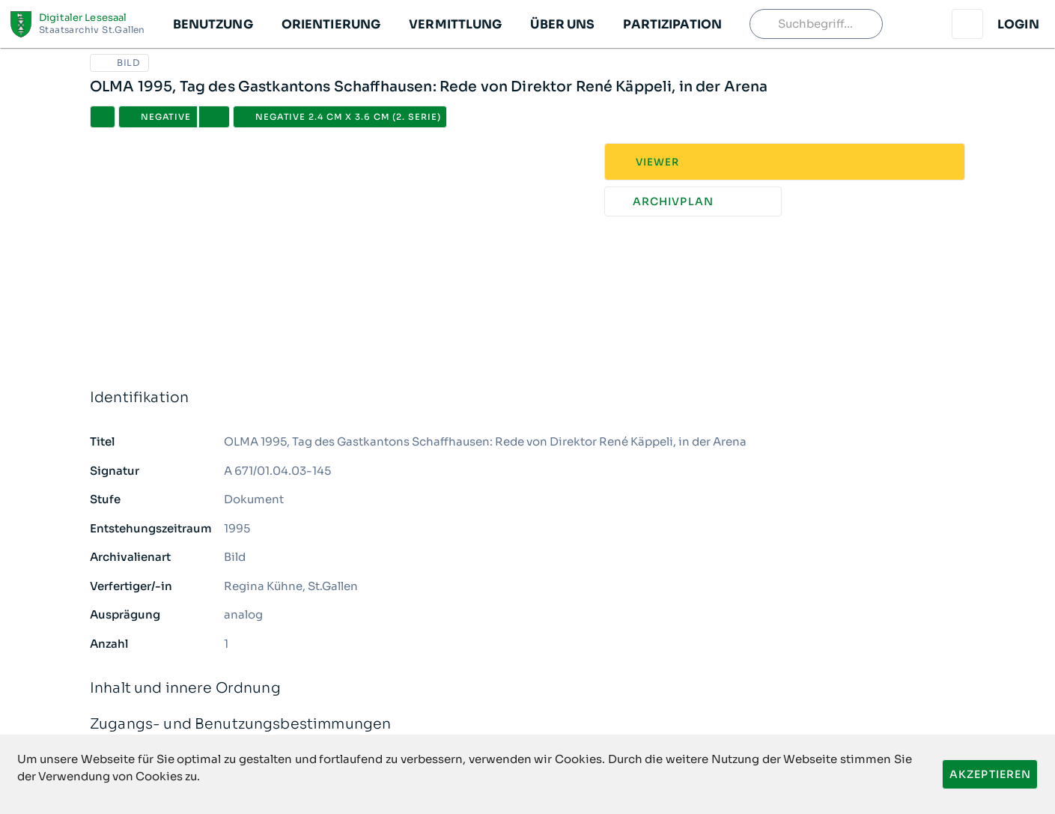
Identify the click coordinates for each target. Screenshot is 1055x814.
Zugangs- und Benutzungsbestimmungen (527, 724)
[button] (212, 24)
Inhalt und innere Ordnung (527, 688)
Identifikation (527, 398)
